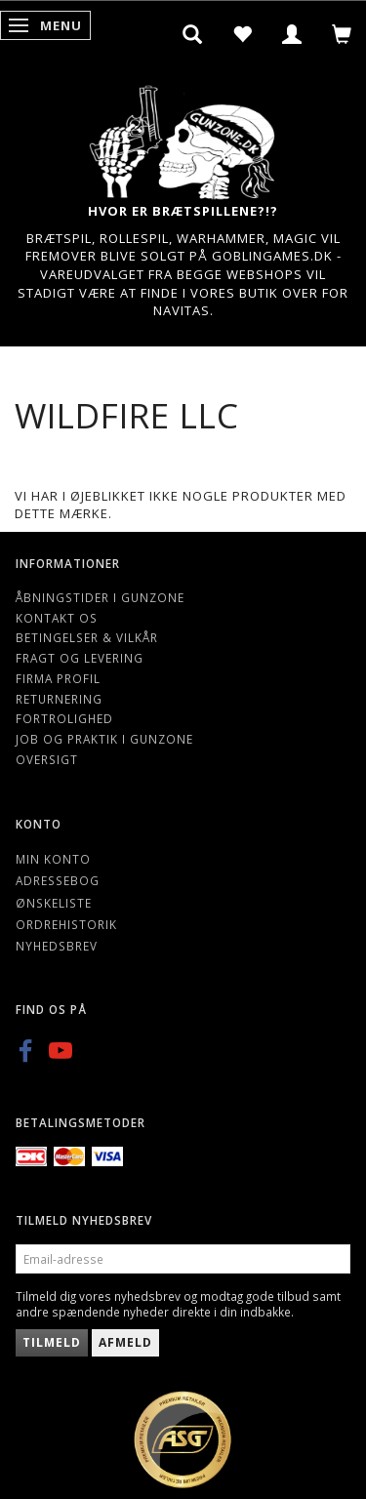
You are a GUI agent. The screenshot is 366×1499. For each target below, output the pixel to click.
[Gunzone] (183, 137)
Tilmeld (51, 1342)
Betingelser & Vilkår (87, 637)
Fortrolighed (64, 718)
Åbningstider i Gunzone (100, 597)
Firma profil (58, 678)
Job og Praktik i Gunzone (104, 739)
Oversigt (47, 759)
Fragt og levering (79, 658)
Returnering (59, 699)
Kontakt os (57, 618)
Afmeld (125, 1342)
